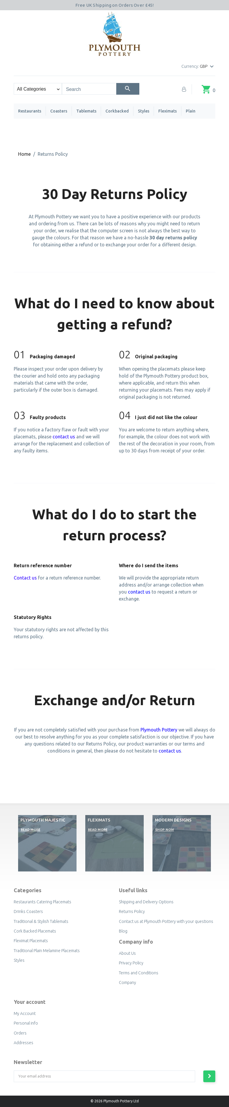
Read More (30, 829)
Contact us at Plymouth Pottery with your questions (166, 921)
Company (127, 982)
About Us (127, 953)
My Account (25, 1013)
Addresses (23, 1042)
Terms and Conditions (138, 973)
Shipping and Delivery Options (146, 902)
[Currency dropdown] (207, 66)
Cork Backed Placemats (35, 931)
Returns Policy (132, 911)
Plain (190, 111)
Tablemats (86, 111)
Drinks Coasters (28, 911)
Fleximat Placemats (31, 940)
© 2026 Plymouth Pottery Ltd (115, 1101)
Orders (20, 1033)
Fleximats (167, 111)
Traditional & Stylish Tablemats (41, 921)
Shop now (164, 829)
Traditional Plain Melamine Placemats (47, 950)
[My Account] (184, 89)
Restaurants (29, 111)
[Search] (127, 89)
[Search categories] (38, 89)
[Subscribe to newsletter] (209, 1076)
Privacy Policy (131, 963)
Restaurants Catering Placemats (42, 902)
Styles (143, 111)
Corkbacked (117, 111)
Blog (123, 931)
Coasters (58, 111)
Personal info (26, 1023)
